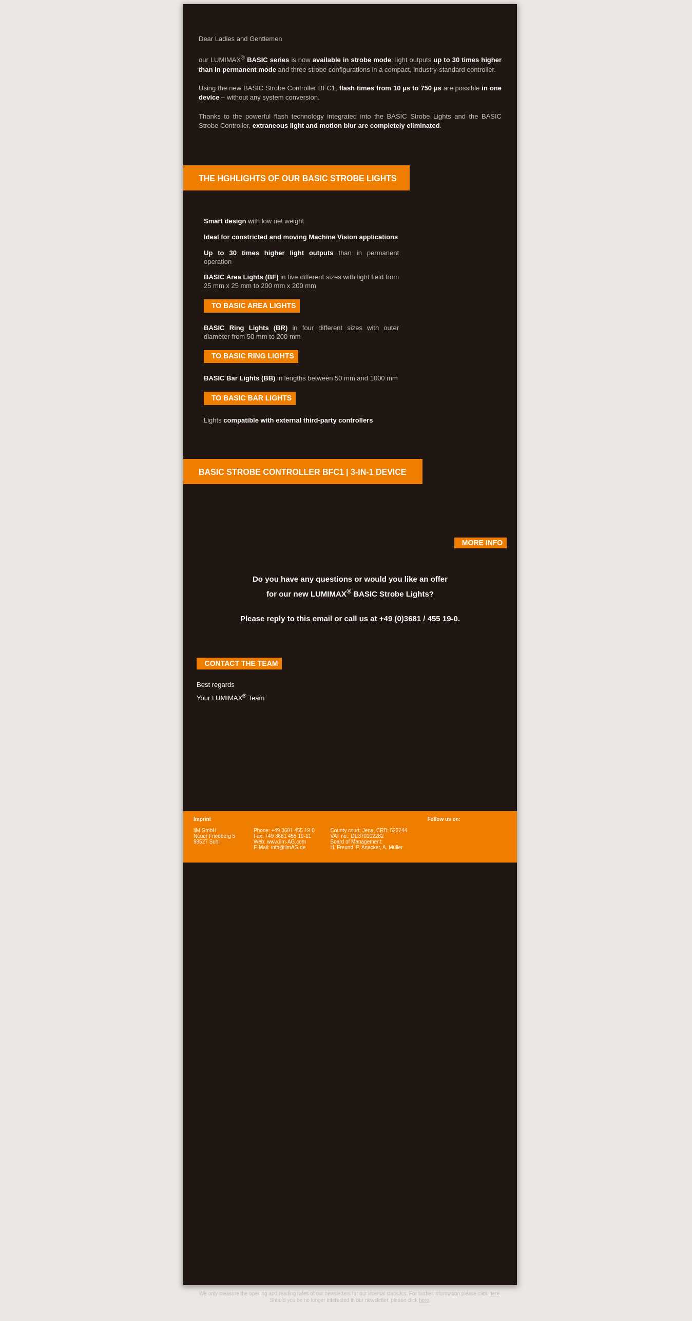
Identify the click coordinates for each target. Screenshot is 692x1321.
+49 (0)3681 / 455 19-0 (418, 618)
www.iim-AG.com (286, 842)
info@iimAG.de (288, 847)
